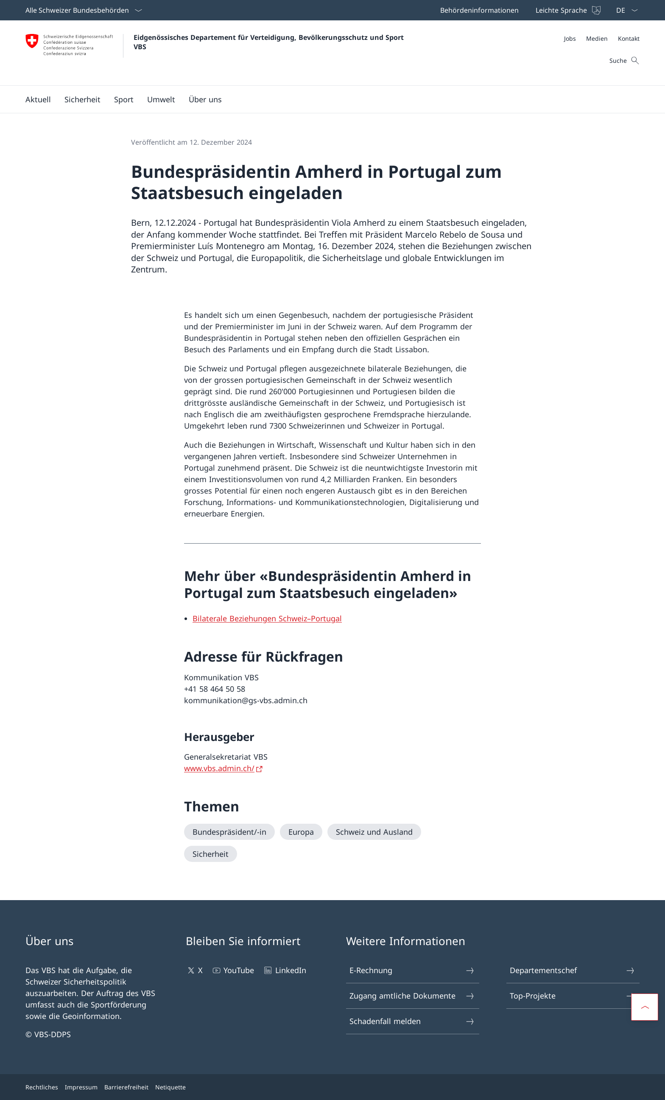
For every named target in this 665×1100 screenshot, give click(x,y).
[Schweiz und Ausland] (374, 832)
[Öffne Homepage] (215, 53)
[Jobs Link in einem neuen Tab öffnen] (570, 38)
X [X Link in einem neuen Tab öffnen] (194, 970)
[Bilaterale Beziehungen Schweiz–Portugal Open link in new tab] (267, 618)
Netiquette (170, 1087)
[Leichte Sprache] (567, 10)
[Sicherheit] (210, 854)
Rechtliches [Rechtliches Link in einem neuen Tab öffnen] (41, 1087)
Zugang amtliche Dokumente (412, 996)
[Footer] (332, 1087)
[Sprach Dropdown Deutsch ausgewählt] (624, 10)
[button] (38, 99)
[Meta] (602, 38)
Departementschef (572, 970)
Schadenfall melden (412, 1021)
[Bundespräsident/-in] (229, 832)
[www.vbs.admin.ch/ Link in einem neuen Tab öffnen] (224, 768)
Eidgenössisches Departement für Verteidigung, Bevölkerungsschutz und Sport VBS (270, 42)
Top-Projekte (572, 996)
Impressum (81, 1087)
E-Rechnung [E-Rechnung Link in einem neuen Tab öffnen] (412, 970)
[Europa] (301, 832)
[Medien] (597, 38)
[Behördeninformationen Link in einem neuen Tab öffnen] (477, 10)
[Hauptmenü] (326, 99)
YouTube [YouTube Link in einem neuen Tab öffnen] (232, 970)
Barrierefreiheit (126, 1087)
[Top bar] (519, 10)
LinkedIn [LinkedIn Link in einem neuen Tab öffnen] (284, 970)
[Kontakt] (629, 38)
